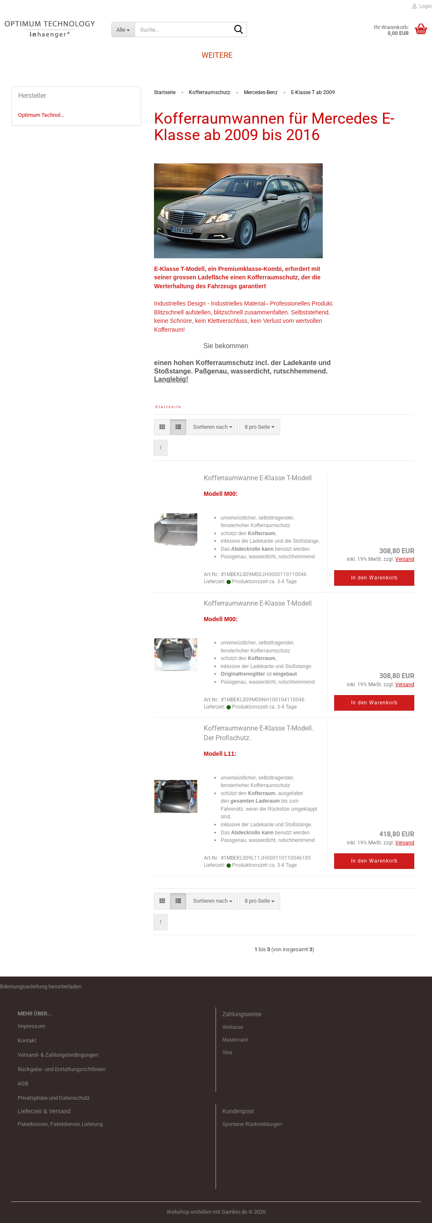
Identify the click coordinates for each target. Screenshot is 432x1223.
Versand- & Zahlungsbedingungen (58, 1055)
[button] (162, 427)
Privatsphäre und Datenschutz (53, 1098)
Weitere (217, 55)
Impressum (31, 1026)
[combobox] (213, 427)
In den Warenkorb (374, 578)
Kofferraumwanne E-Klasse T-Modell (258, 478)
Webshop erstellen (189, 1212)
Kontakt (27, 1040)
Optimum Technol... (41, 115)
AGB (23, 1083)
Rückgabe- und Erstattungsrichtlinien (61, 1069)
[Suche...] (123, 29)
